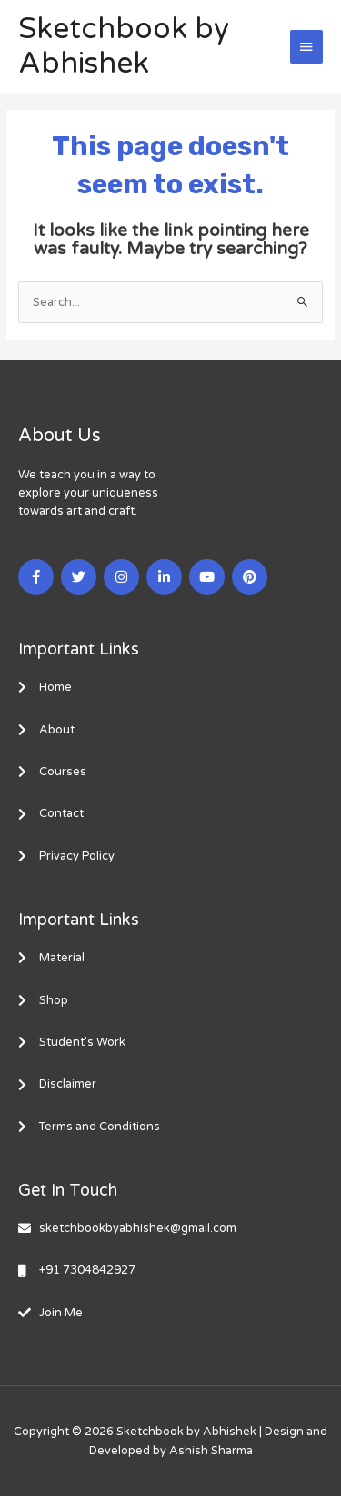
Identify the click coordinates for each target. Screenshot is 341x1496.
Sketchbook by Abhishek (123, 46)
